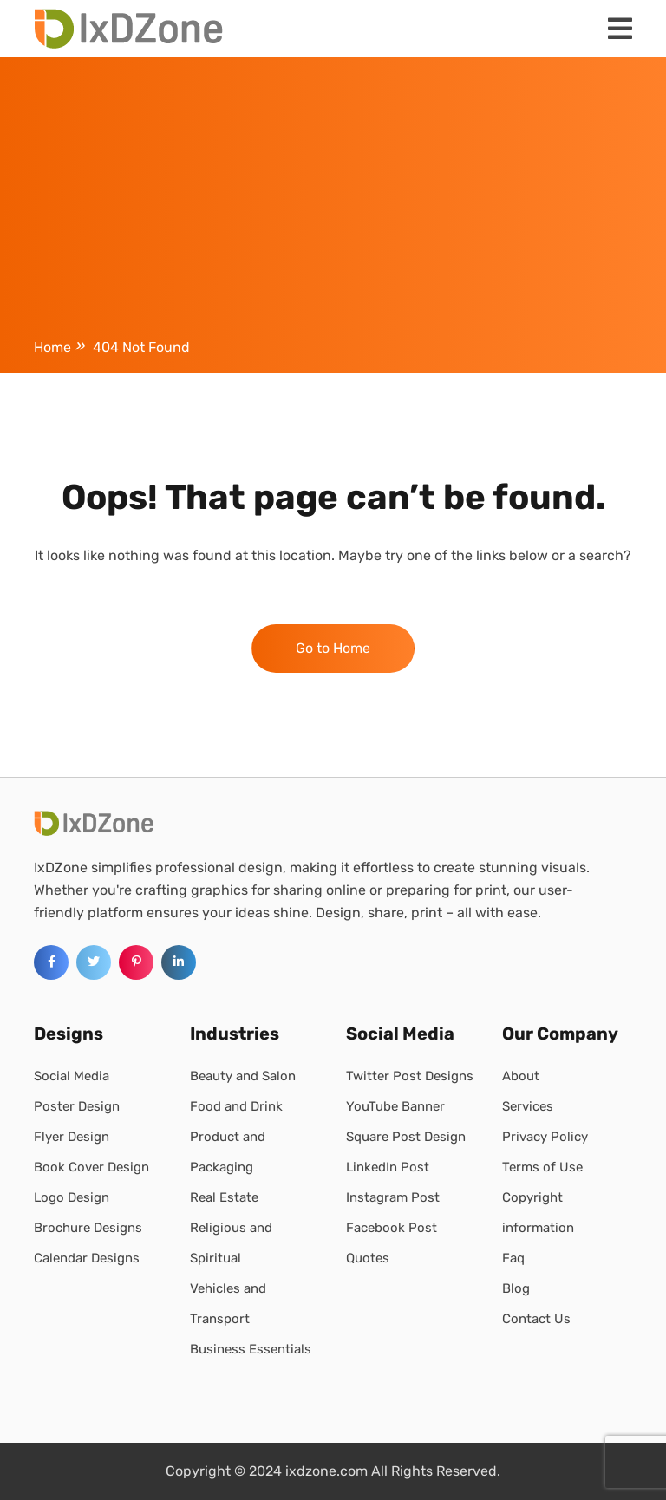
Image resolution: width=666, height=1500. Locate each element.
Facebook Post (391, 1228)
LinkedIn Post (387, 1167)
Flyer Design (71, 1137)
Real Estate (224, 1197)
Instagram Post (393, 1197)
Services (527, 1106)
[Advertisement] (333, 201)
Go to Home (333, 648)
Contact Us (536, 1319)
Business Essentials (250, 1349)
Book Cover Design (91, 1167)
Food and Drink (236, 1106)
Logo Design (71, 1197)
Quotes (367, 1258)
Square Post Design (406, 1137)
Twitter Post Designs (409, 1076)
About (520, 1076)
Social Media (71, 1076)
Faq (513, 1258)
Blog (516, 1288)
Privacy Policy (545, 1137)
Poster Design (77, 1106)
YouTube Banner (395, 1106)
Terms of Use (542, 1167)
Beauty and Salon (243, 1076)
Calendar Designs (87, 1258)
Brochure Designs (88, 1228)
